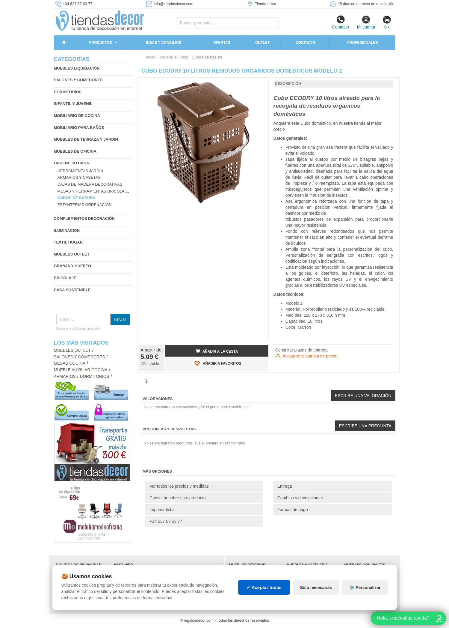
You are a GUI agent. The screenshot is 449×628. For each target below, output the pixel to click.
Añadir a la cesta (217, 351)
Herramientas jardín (80, 171)
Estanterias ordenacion (85, 204)
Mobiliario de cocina (77, 115)
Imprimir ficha (162, 509)
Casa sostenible (72, 290)
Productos (100, 42)
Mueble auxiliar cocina (81, 370)
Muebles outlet (72, 254)
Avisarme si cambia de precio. (307, 356)
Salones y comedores (78, 80)
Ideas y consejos (163, 42)
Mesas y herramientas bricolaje (93, 191)
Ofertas (221, 42)
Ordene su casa (71, 163)
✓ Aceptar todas (264, 587)
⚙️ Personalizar (364, 587)
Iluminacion (67, 230)
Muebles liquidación (77, 68)
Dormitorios (68, 92)
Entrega (284, 486)
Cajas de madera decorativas (90, 184)
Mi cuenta (366, 22)
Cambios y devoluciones (300, 497)
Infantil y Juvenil (73, 103)
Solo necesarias (316, 587)
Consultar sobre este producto (177, 497)
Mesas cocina (69, 363)
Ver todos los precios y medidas (179, 486)
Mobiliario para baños (79, 127)
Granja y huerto (72, 266)
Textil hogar (68, 242)
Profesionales (362, 42)
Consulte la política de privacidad (78, 328)
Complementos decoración (84, 218)
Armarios (65, 376)
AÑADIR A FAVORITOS (216, 363)
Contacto (340, 22)
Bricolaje (65, 278)
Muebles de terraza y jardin (86, 139)
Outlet (262, 42)
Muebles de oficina (75, 151)
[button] (258, 84)
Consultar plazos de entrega (301, 350)
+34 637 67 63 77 (165, 521)
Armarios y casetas (79, 177)
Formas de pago (292, 509)
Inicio (150, 57)
